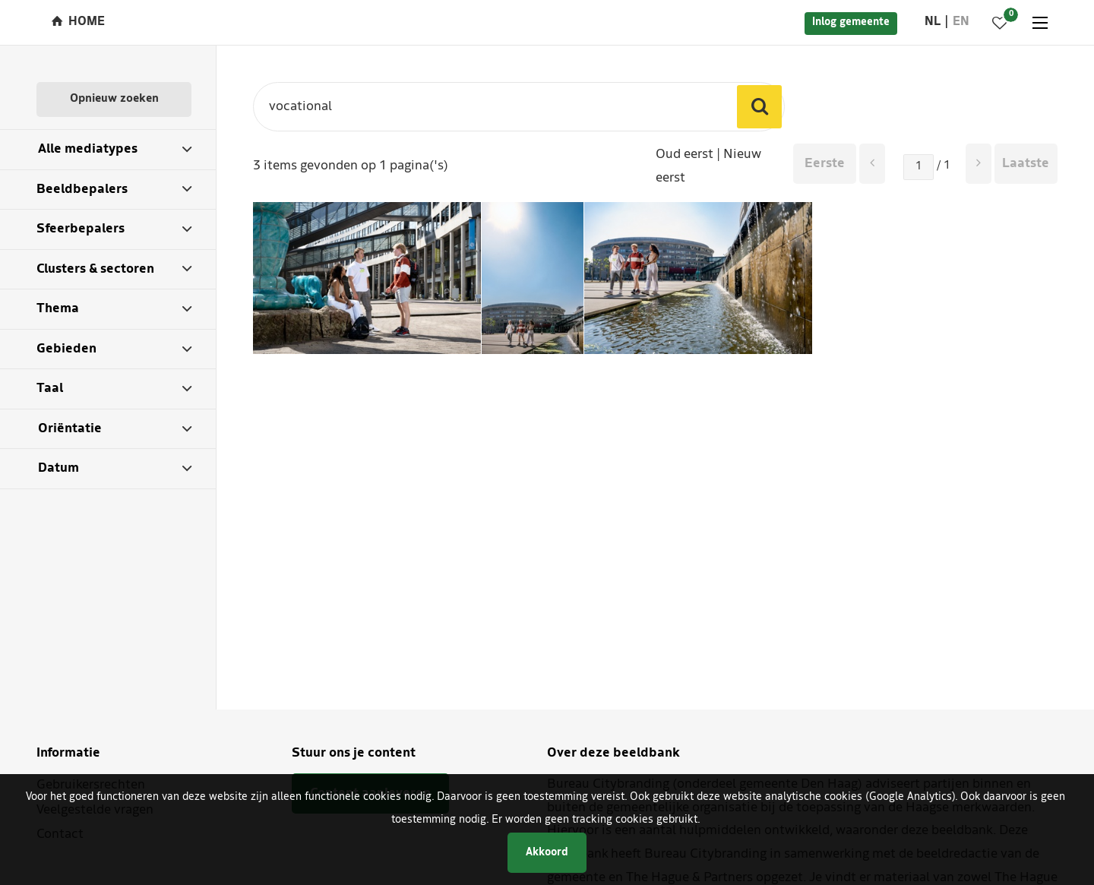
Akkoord (547, 852)
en (961, 22)
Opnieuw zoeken (114, 99)
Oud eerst (684, 154)
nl (933, 22)
